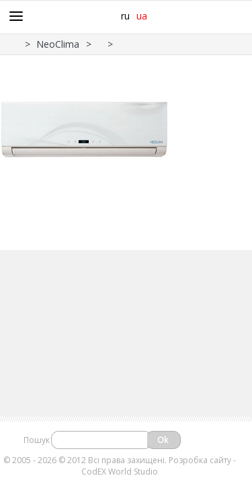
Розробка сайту (200, 460)
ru (125, 15)
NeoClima (57, 44)
